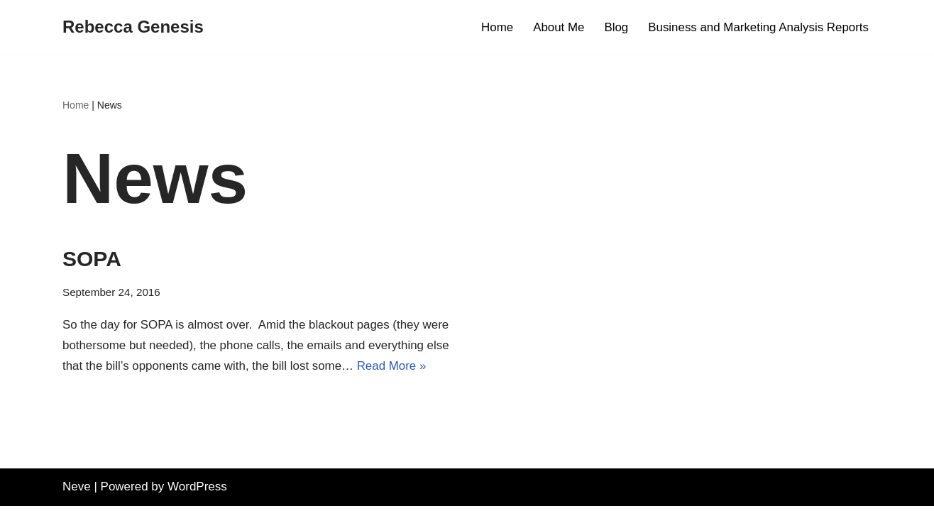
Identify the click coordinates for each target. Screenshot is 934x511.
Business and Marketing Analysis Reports (758, 27)
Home (495, 27)
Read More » (393, 366)
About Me (557, 27)
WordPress (197, 491)
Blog (615, 27)
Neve (76, 491)
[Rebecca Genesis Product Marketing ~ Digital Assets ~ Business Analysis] (133, 27)
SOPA (91, 258)
